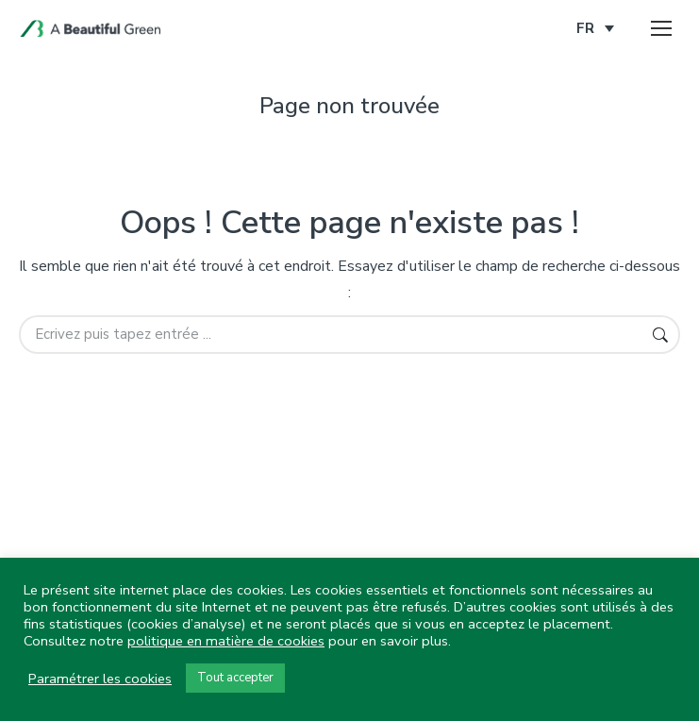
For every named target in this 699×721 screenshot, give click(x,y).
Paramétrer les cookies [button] (100, 678)
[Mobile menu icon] (661, 28)
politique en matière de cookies (226, 640)
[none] (595, 28)
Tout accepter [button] (235, 677)
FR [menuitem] (585, 28)
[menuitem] (595, 28)
